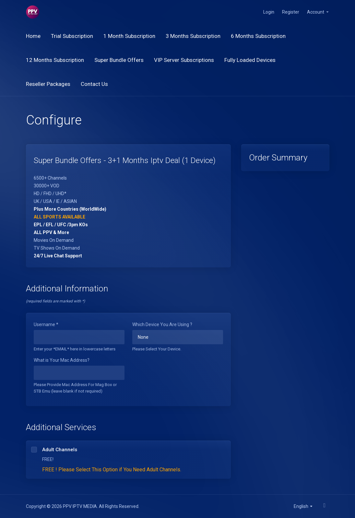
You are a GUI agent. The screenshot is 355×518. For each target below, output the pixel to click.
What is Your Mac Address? (61, 360)
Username (46, 324)
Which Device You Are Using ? (162, 324)
